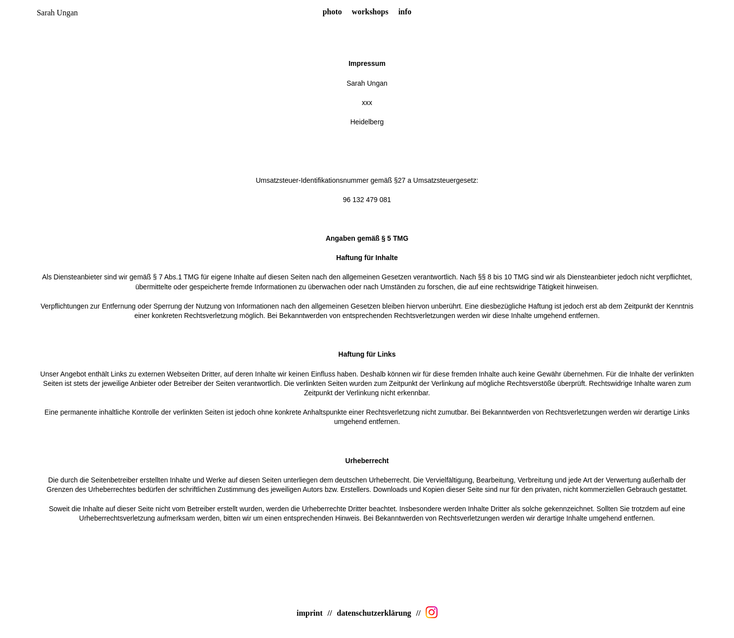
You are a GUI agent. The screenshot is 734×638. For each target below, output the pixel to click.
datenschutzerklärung (374, 613)
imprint (309, 613)
